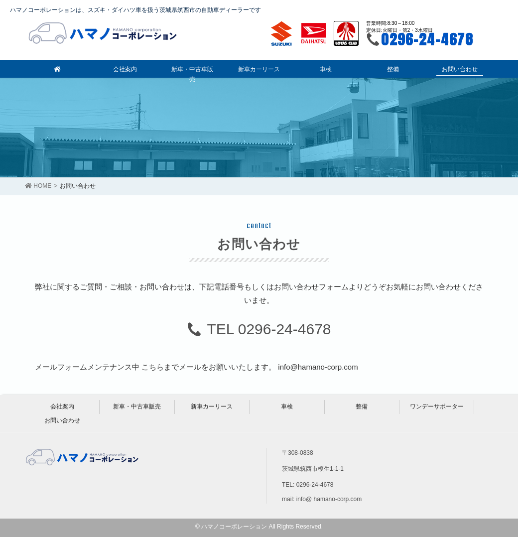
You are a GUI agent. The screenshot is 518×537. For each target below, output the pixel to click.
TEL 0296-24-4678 (269, 329)
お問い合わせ (62, 420)
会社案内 (62, 406)
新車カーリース (212, 406)
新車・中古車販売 (137, 406)
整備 (362, 406)
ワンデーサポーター (437, 406)
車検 (287, 406)
